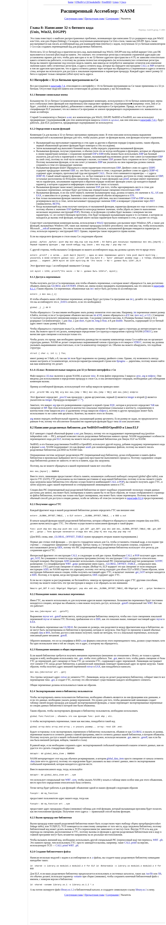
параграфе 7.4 (57, 86)
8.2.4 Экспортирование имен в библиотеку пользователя (61, 691)
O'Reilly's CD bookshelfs (87, 2)
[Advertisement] (14, 461)
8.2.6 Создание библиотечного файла (50, 851)
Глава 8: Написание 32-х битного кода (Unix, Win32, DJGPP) (61, 30)
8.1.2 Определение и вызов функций (50, 128)
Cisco (123, 2)
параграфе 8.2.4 (135, 498)
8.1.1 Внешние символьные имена (49, 94)
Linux (116, 2)
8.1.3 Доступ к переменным (45, 277)
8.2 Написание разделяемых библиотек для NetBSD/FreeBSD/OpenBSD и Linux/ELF (84, 427)
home (71, 2)
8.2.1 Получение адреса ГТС (45, 504)
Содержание (112, 18)
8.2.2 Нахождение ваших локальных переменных (57, 594)
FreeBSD (106, 2)
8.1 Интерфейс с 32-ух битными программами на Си (64, 79)
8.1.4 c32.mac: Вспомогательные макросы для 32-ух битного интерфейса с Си (73, 370)
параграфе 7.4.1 (148, 120)
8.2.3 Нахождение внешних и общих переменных (57, 649)
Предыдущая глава (94, 18)
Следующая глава (73, 18)
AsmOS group (152, 30)
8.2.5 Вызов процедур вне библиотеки (51, 817)
